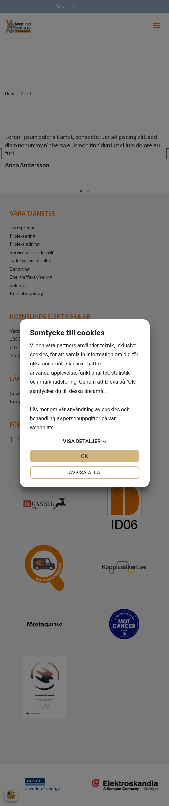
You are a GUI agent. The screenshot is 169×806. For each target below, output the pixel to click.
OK (84, 456)
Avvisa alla (84, 473)
